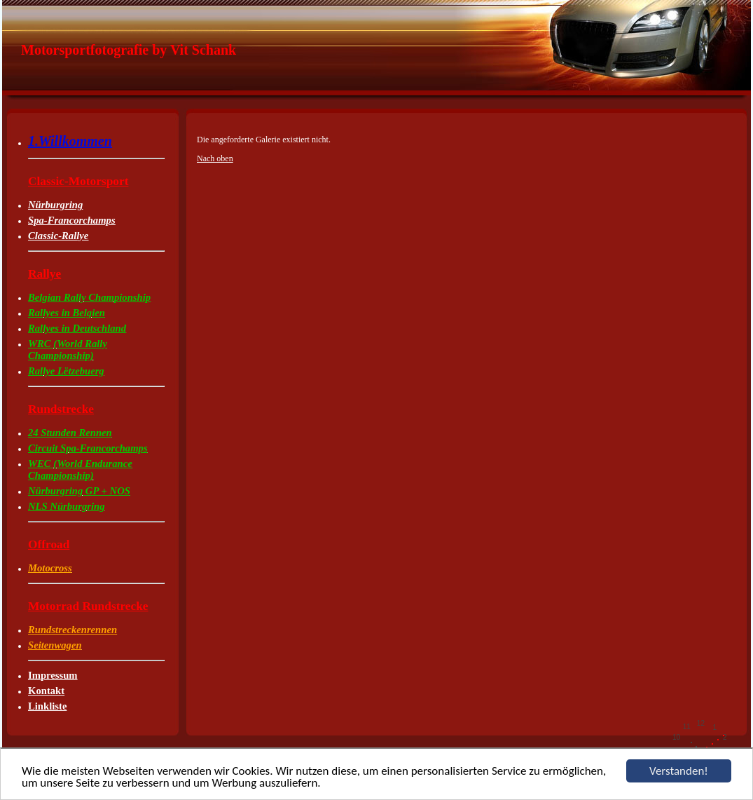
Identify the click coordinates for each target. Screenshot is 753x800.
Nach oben (215, 158)
